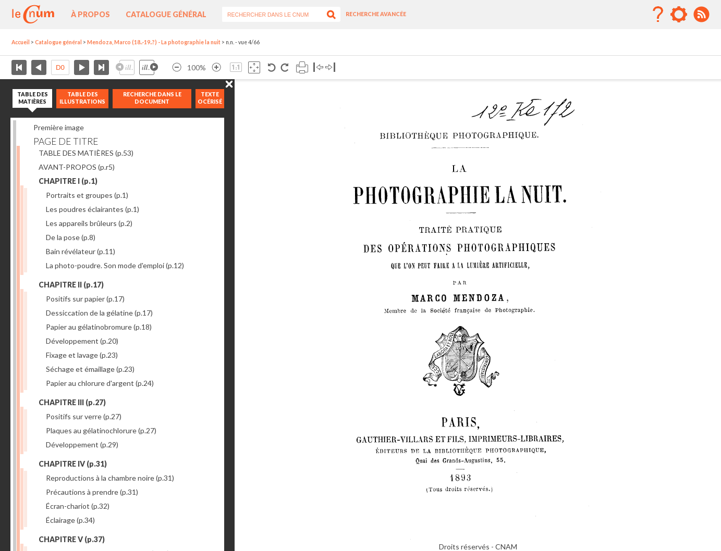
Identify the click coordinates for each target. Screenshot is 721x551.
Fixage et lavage (82, 354)
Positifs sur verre (83, 416)
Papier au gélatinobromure (99, 326)
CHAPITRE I (68, 181)
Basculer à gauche (318, 67)
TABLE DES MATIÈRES (86, 152)
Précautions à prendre (92, 491)
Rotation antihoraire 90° (272, 67)
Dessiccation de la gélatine (99, 312)
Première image (58, 127)
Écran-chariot (77, 506)
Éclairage (70, 520)
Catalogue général (166, 14)
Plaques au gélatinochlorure (101, 430)
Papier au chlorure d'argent (100, 383)
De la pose (70, 237)
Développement (82, 340)
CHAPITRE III (72, 402)
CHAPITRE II (71, 284)
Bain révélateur (80, 251)
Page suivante (81, 67)
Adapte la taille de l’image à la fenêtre (254, 67)
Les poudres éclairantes (92, 209)
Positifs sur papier (85, 298)
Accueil (20, 42)
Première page (19, 67)
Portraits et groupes (87, 195)
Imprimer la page (302, 67)
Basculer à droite (330, 67)
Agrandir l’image (216, 67)
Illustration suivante (148, 67)
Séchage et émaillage (90, 369)
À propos (90, 14)
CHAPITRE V (72, 539)
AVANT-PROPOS (77, 166)
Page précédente (38, 67)
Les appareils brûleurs (89, 223)
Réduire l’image (176, 67)
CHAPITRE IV (73, 463)
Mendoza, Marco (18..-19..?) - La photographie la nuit (154, 42)
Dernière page (101, 67)
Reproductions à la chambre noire (110, 477)
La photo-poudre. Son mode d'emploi (115, 265)
